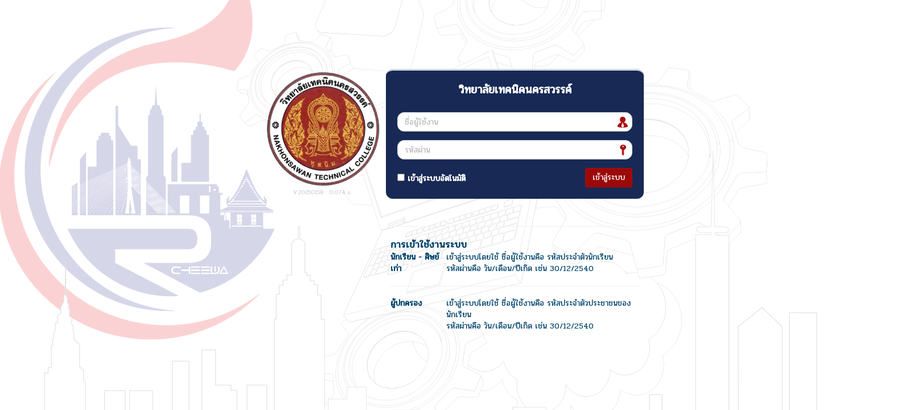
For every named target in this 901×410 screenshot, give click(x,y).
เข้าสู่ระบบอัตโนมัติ (431, 178)
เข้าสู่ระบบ (609, 177)
